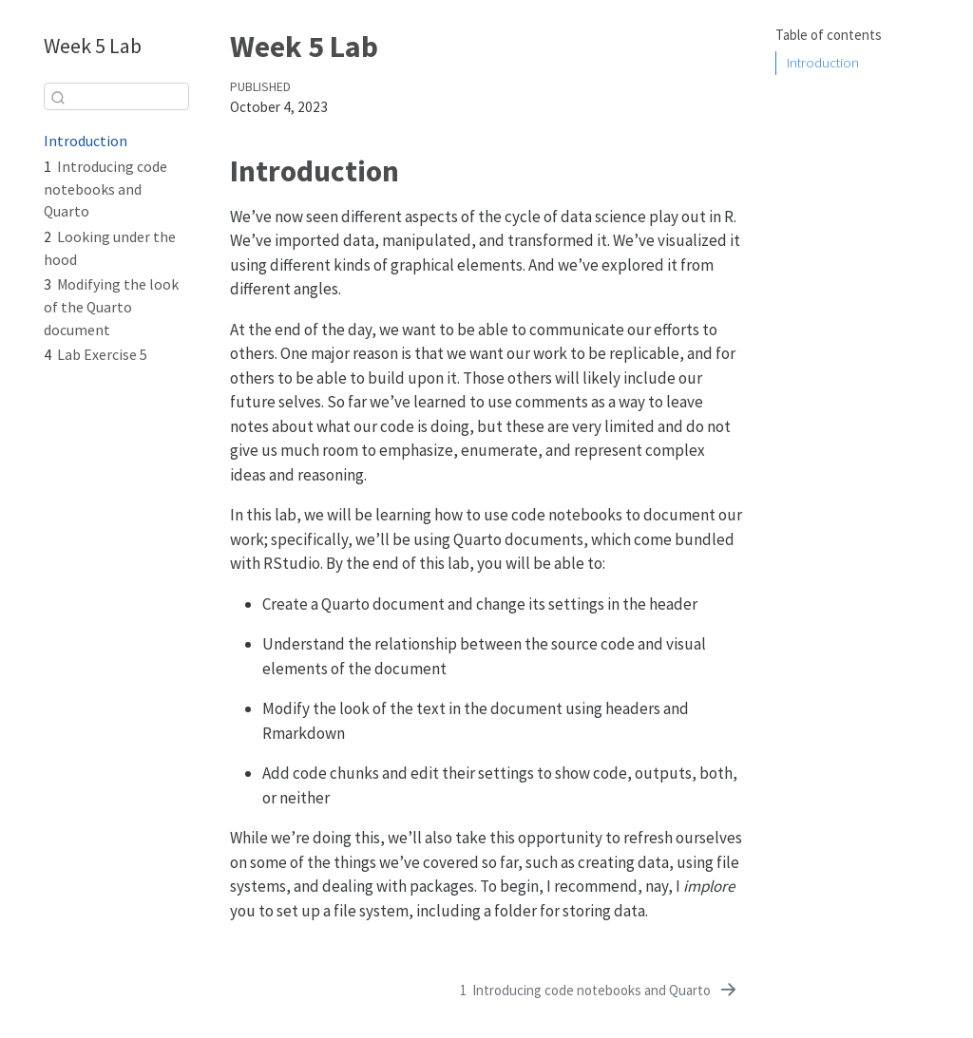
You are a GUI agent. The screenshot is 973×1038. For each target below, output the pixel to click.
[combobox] (117, 96)
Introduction (823, 62)
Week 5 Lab (93, 45)
